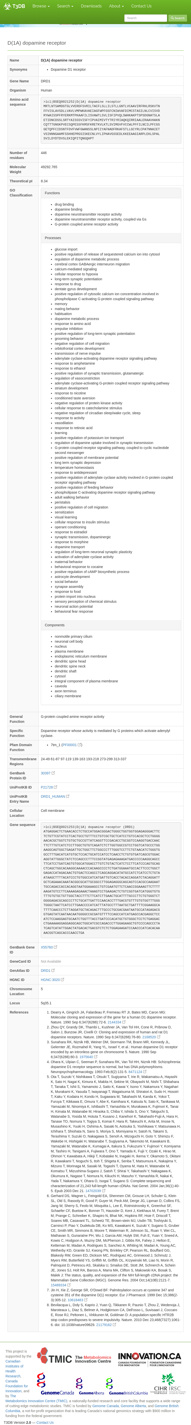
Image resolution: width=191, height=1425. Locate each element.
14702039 (95, 1191)
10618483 (78, 1300)
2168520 (151, 1037)
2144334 (117, 1022)
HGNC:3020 (52, 980)
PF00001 (72, 745)
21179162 (106, 1325)
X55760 (49, 947)
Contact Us (141, 6)
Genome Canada (105, 1406)
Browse (41, 6)
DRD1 (48, 971)
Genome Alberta (133, 1406)
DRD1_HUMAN (55, 796)
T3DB (18, 6)
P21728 (49, 787)
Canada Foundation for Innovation (16, 1386)
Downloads (91, 6)
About (116, 6)
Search (65, 6)
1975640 (88, 1057)
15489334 (61, 1285)
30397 (48, 773)
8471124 (137, 1072)
